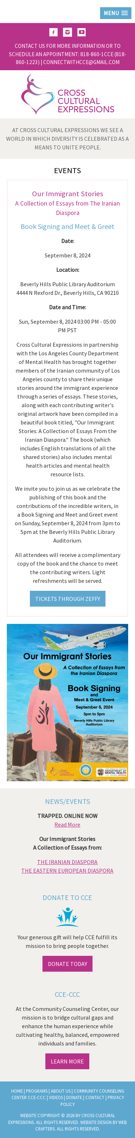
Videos (56, 1097)
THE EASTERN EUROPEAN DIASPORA (67, 870)
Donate (74, 1097)
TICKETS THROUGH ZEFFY (67, 598)
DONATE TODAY (67, 963)
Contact (94, 1097)
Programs (37, 1091)
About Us (61, 1091)
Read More (67, 824)
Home (17, 1091)
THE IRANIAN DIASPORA (67, 861)
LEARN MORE (67, 1061)
